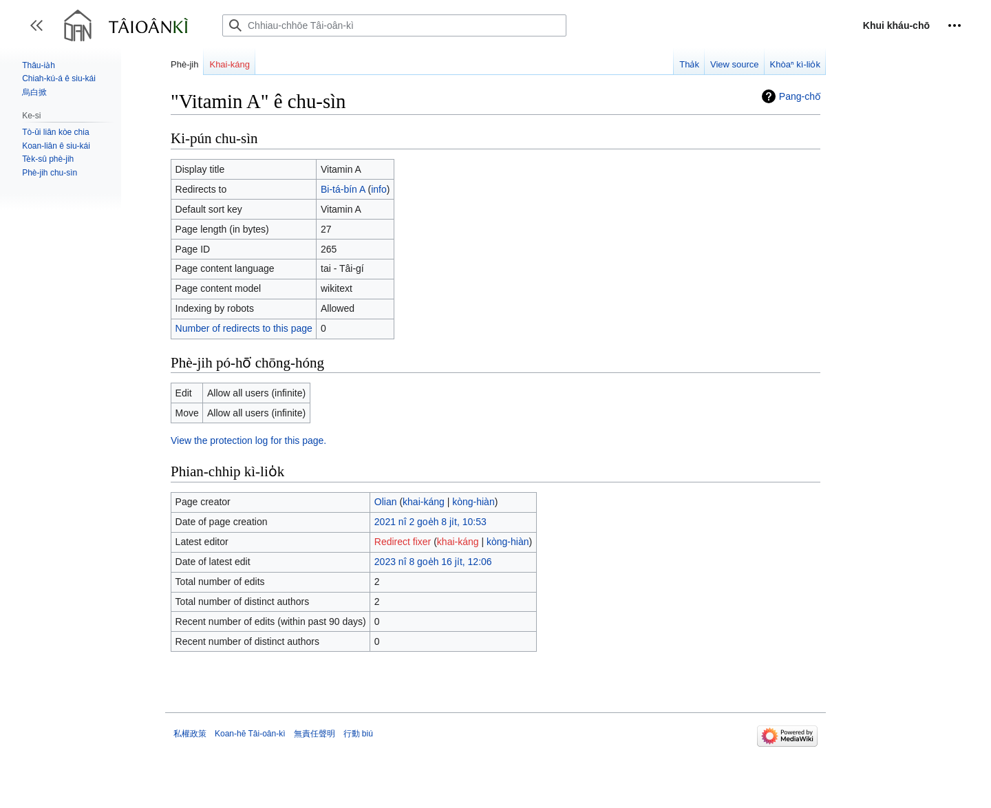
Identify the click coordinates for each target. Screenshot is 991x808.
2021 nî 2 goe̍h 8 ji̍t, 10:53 (430, 521)
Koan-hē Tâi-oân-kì (250, 733)
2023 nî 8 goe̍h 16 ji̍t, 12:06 (433, 561)
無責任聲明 (314, 733)
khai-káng (424, 501)
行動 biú (358, 733)
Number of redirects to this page (243, 328)
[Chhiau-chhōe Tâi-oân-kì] (394, 25)
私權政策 (189, 733)
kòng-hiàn (473, 501)
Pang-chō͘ (799, 96)
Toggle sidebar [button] (41, 32)
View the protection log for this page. (248, 440)
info (379, 189)
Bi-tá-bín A (343, 189)
